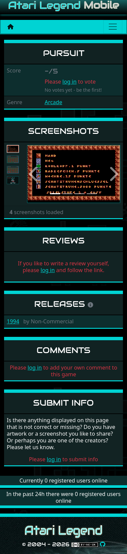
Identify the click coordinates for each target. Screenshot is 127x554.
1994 (13, 321)
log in (69, 81)
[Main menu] (112, 26)
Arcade (53, 102)
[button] (34, 174)
